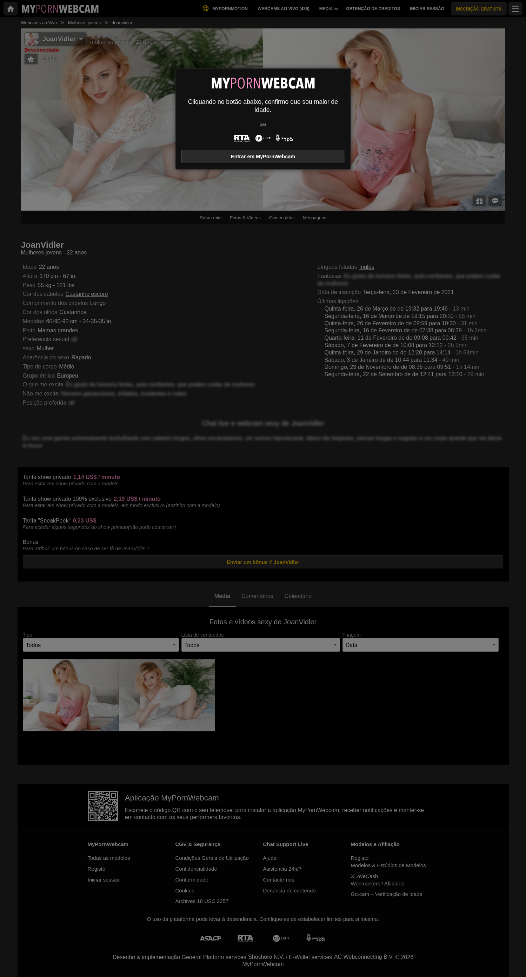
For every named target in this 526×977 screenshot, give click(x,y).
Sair (263, 124)
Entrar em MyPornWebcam (263, 156)
